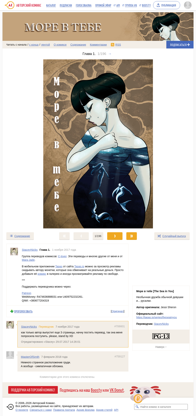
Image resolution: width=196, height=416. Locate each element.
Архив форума (86, 409)
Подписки (66, 5)
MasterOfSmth (30, 356)
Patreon (26, 292)
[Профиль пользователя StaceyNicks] (14, 275)
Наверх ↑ (161, 346)
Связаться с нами (41, 409)
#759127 (119, 356)
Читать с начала (16, 44)
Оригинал (118, 311)
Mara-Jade (28, 259)
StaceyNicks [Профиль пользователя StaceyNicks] (30, 249)
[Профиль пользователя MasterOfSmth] (11, 355)
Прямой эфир (103, 5)
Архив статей (104, 409)
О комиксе (60, 44)
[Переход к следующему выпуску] (98, 143)
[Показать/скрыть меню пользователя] (188, 5)
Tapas (58, 266)
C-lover (62, 256)
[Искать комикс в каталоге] (137, 407)
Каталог (51, 5)
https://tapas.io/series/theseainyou (156, 317)
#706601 (119, 326)
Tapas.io (79, 266)
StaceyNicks (29, 326)
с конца (34, 44)
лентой (45, 44)
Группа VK (131, 5)
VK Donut (117, 390)
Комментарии (98, 44)
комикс (42, 273)
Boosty (146, 5)
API (118, 5)
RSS (118, 44)
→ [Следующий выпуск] (110, 54)
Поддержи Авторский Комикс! (33, 389)
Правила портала (64, 409)
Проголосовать (23, 311)
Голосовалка (83, 5)
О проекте (22, 409)
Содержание (78, 44)
